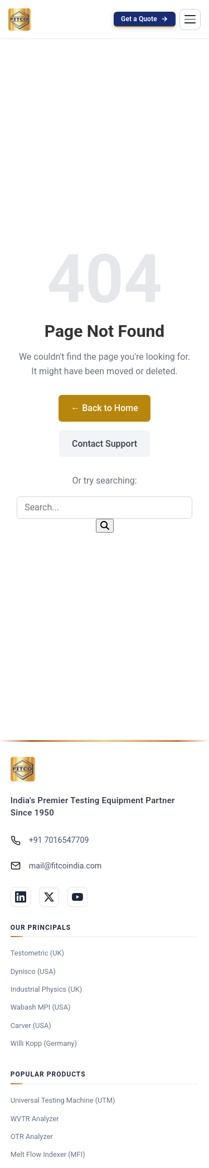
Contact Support (104, 443)
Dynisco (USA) (33, 971)
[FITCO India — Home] (19, 19)
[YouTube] (77, 897)
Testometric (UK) (37, 953)
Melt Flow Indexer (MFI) (48, 1154)
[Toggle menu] (190, 19)
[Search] (105, 526)
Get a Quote (144, 19)
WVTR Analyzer (35, 1118)
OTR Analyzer (32, 1136)
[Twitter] (49, 897)
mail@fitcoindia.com (56, 866)
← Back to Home (104, 408)
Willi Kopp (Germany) (44, 1043)
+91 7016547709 (50, 841)
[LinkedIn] (21, 897)
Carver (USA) (31, 1025)
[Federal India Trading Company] (23, 769)
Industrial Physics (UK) (46, 989)
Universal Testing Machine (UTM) (63, 1100)
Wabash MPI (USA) (41, 1007)
